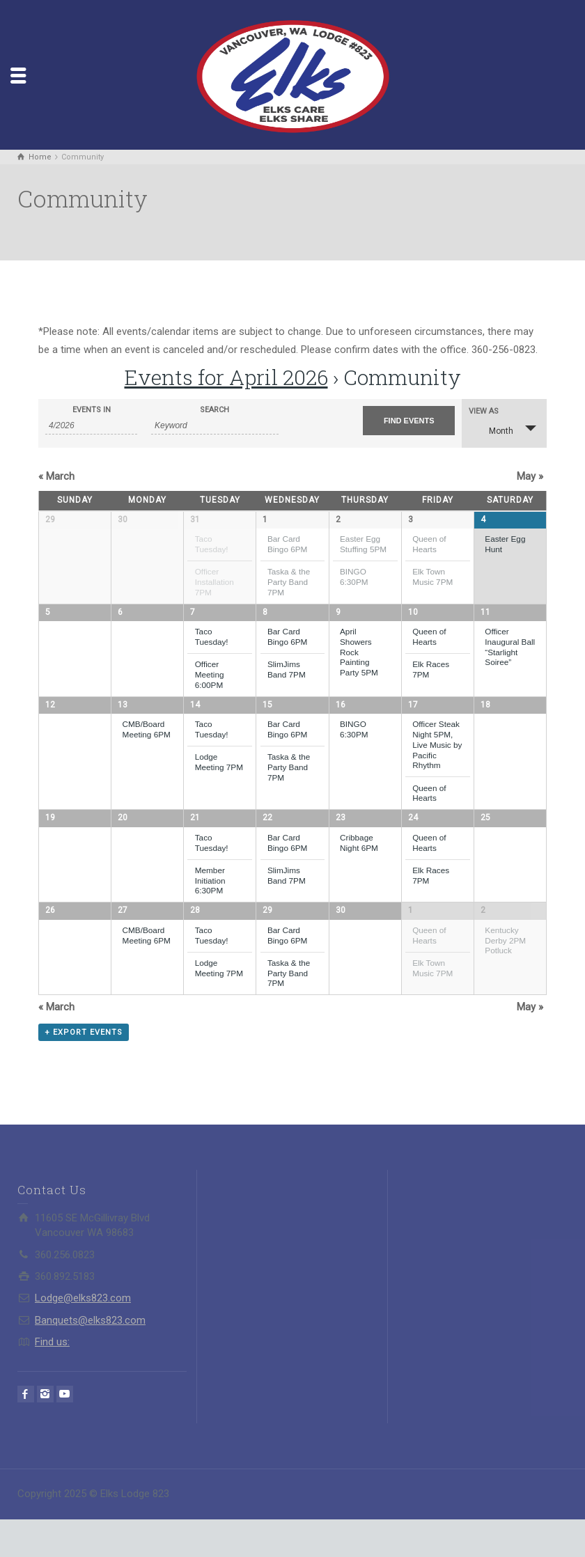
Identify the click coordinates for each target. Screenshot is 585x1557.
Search (214, 410)
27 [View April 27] (122, 940)
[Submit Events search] (409, 420)
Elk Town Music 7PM (432, 576)
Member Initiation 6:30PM (210, 901)
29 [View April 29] (267, 940)
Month (492, 429)
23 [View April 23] (340, 839)
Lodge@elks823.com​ (83, 1336)
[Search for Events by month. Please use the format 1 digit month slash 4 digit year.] (91, 426)
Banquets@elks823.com (90, 1358)
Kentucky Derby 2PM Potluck (505, 969)
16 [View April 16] (340, 721)
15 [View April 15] (267, 721)
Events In (91, 410)
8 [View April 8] (265, 620)
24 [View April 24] (413, 839)
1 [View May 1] (410, 940)
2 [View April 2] (338, 519)
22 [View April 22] (267, 839)
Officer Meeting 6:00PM (209, 683)
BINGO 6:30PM (354, 576)
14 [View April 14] (195, 721)
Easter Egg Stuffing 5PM (363, 544)
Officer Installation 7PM (214, 581)
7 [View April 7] (192, 620)
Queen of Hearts (429, 544)
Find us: (52, 1379)
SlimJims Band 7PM (286, 678)
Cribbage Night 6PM (359, 863)
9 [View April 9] (338, 620)
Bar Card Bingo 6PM (287, 544)
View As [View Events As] (484, 411)
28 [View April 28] (195, 940)
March (56, 476)
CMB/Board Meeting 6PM (147, 746)
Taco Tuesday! (211, 544)
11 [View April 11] (485, 620)
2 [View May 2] (483, 940)
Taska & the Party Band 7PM (288, 581)
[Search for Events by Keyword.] (215, 426)
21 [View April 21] (195, 839)
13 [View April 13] (122, 721)
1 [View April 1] (265, 519)
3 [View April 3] (410, 519)
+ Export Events (84, 1069)
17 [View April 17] (413, 721)
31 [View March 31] (195, 519)
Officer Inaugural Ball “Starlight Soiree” (510, 655)
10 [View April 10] (413, 620)
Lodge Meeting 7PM (219, 779)
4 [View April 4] (483, 519)
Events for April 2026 (226, 377)
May (530, 476)
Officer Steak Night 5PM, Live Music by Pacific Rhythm (437, 762)
